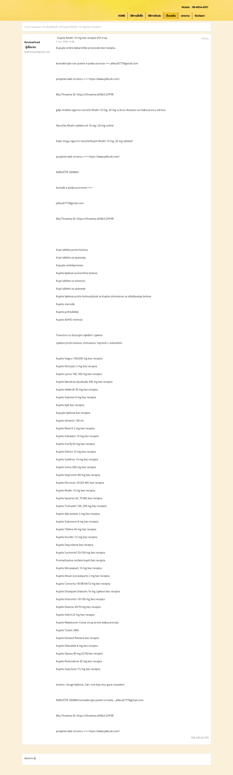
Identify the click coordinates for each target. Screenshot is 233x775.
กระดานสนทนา (33, 27)
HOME (121, 16)
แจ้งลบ (205, 38)
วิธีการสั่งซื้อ (136, 16)
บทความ (185, 16)
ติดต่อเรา (200, 16)
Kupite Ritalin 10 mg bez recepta (81, 27)
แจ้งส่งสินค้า (52, 27)
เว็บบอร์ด (171, 16)
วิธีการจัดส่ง (154, 16)
